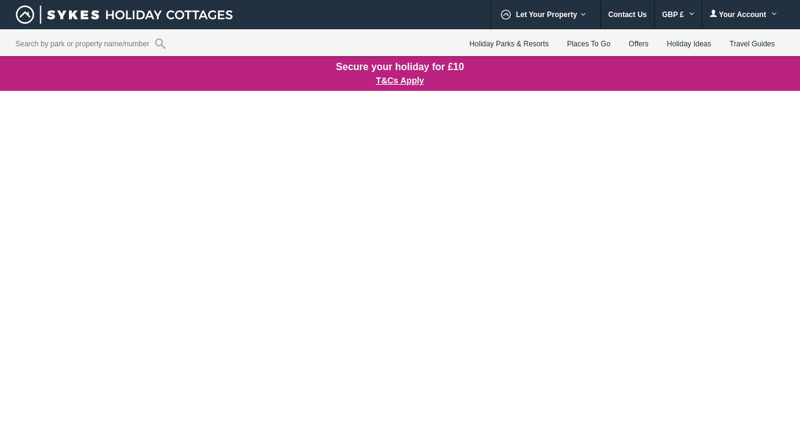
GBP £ (678, 14)
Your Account (743, 14)
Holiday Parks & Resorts (509, 44)
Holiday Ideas (689, 44)
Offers (638, 44)
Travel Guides (752, 44)
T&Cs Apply (400, 80)
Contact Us (627, 14)
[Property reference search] (160, 43)
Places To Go (588, 44)
